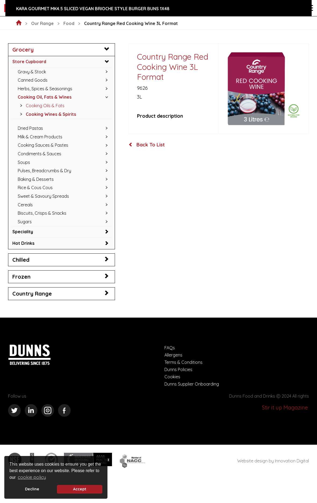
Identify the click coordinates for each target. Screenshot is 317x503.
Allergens (173, 355)
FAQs (169, 347)
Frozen (21, 276)
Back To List (147, 145)
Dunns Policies (178, 369)
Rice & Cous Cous (35, 187)
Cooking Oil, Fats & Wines (44, 97)
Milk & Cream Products (40, 136)
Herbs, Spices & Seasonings (45, 88)
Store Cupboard (29, 61)
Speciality (22, 231)
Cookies (172, 376)
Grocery (23, 49)
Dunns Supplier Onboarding (191, 384)
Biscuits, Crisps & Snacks (42, 213)
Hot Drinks (23, 243)
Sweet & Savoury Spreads (43, 196)
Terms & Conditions (183, 362)
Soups (24, 162)
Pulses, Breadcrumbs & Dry (44, 170)
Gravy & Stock (32, 71)
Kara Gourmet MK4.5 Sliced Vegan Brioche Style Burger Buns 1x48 (93, 8)
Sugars (25, 221)
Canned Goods (33, 80)
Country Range (32, 293)
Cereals (25, 204)
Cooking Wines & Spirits (46, 114)
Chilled (21, 259)
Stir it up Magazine (285, 407)
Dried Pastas (30, 128)
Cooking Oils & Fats (40, 106)
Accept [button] (79, 489)
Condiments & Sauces (39, 153)
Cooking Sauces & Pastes (43, 145)
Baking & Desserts (36, 179)
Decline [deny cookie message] (32, 489)
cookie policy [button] (32, 477)
